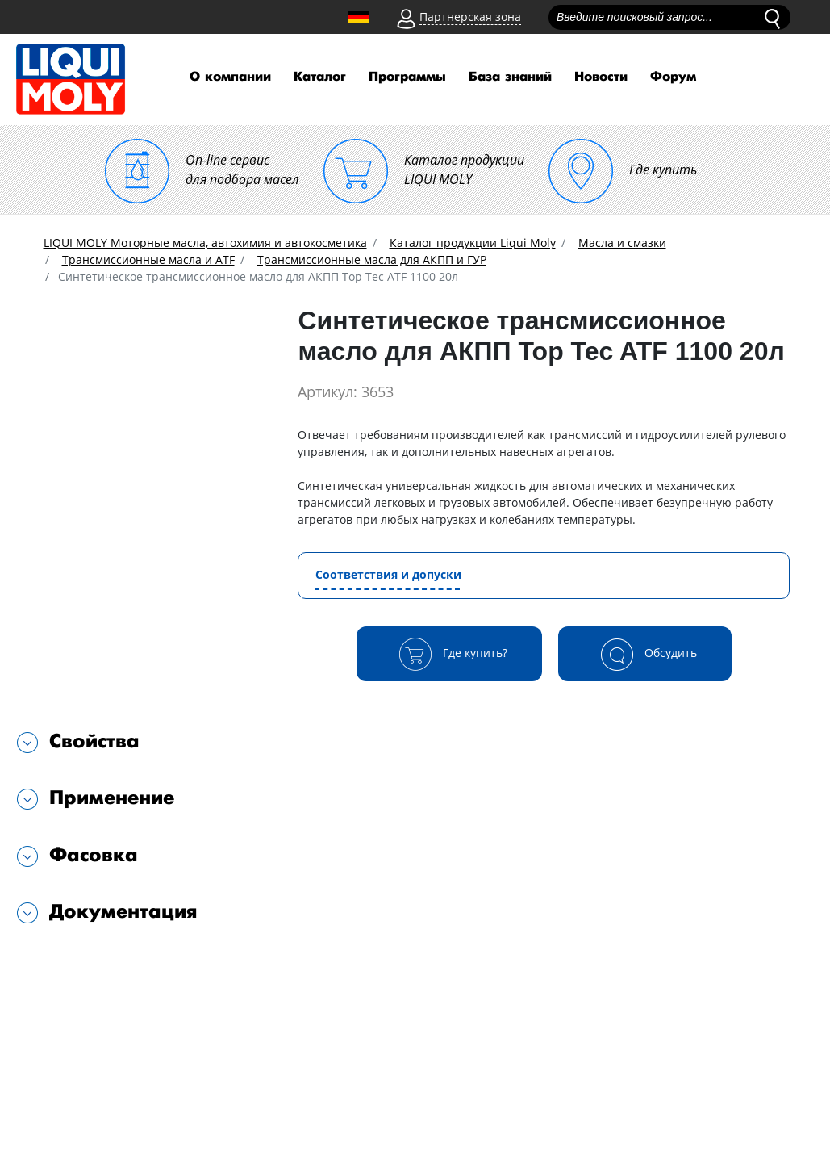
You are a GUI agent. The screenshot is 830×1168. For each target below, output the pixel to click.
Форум (673, 77)
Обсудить (645, 654)
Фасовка (93, 855)
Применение (111, 798)
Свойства (94, 741)
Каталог (320, 77)
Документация (123, 912)
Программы (407, 77)
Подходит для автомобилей (131, 963)
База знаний (510, 77)
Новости (601, 77)
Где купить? (449, 654)
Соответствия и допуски (388, 574)
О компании (230, 77)
